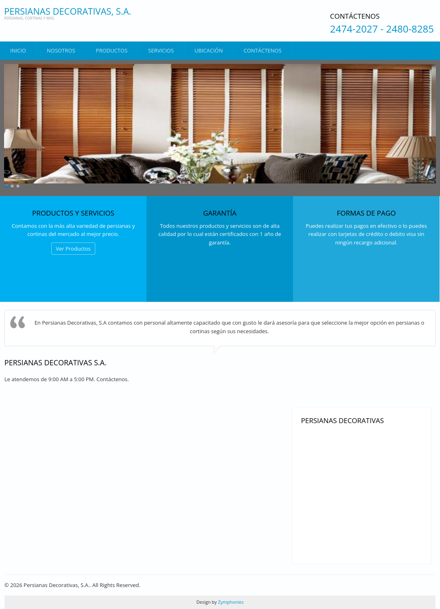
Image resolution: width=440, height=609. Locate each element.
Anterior (415, 140)
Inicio (18, 50)
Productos (111, 50)
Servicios (161, 50)
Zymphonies (230, 602)
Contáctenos (263, 50)
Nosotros (61, 50)
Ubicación (209, 50)
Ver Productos (73, 248)
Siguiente (430, 140)
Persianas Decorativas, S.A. (67, 11)
